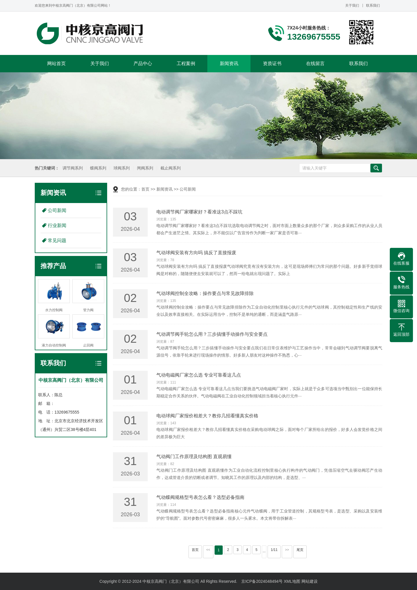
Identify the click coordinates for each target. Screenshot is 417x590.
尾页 (300, 550)
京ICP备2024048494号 (262, 581)
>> (287, 550)
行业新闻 (57, 225)
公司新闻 (57, 210)
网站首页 (56, 63)
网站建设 (309, 581)
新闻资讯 (229, 63)
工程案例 (186, 63)
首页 (145, 189)
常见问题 (57, 240)
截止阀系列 (169, 168)
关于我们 (352, 5)
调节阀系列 (71, 168)
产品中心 (142, 63)
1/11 (274, 550)
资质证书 (272, 63)
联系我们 (373, 5)
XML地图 (292, 581)
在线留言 (315, 63)
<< (208, 550)
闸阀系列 (144, 168)
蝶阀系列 (97, 168)
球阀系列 (120, 168)
